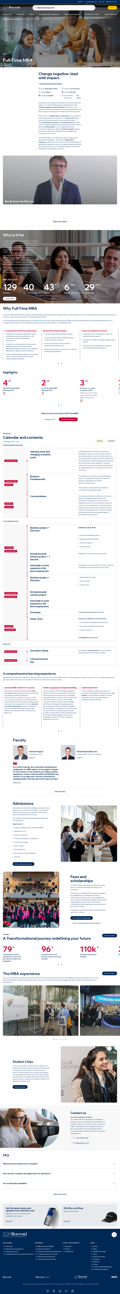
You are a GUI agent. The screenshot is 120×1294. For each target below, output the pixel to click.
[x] (54, 1291)
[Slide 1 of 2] (58, 363)
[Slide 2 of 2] (61, 363)
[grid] (105, 441)
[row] (99, 441)
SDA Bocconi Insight (92, 14)
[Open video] (60, 180)
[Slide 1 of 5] (54, 1039)
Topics (31, 14)
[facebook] (47, 1291)
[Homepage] (15, 1234)
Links (92, 1243)
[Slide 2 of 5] (57, 1039)
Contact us (112, 7)
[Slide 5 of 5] (66, 1039)
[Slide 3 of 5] (60, 1039)
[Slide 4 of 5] (63, 1039)
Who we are (7, 14)
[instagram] (72, 1291)
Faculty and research (72, 14)
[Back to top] (114, 1235)
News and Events (111, 14)
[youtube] (66, 1291)
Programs (20, 14)
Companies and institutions (49, 14)
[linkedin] (60, 1291)
